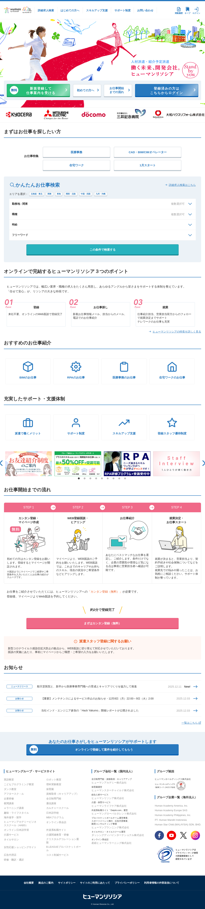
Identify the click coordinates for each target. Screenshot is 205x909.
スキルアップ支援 (97, 10)
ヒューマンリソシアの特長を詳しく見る (177, 331)
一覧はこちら (191, 722)
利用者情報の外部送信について (161, 882)
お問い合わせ (145, 10)
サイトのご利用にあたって (95, 882)
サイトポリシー (67, 882)
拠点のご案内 (45, 882)
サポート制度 (122, 10)
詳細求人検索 (46, 10)
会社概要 (29, 882)
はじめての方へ (69, 10)
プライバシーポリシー (127, 882)
